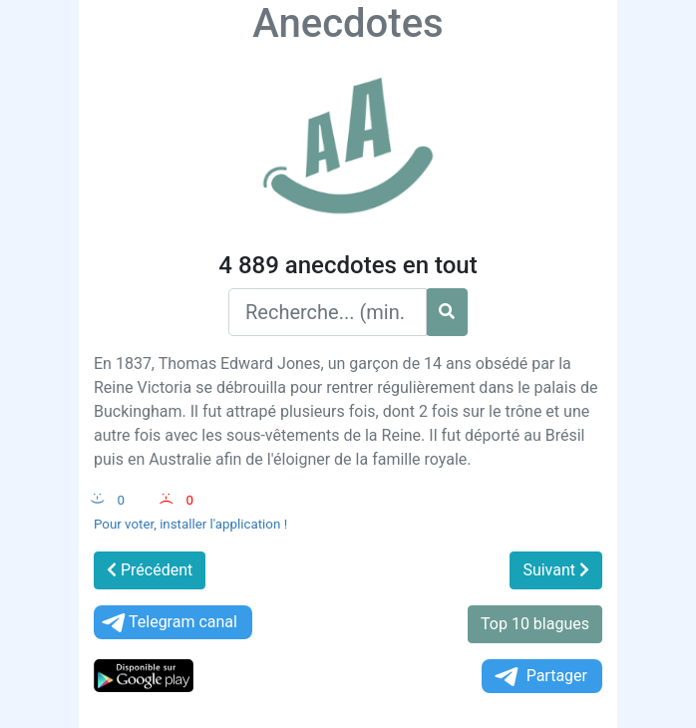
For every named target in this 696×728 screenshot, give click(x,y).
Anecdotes (347, 23)
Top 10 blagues (535, 623)
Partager (539, 676)
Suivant (555, 569)
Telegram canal (168, 622)
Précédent (149, 569)
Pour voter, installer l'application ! (190, 524)
